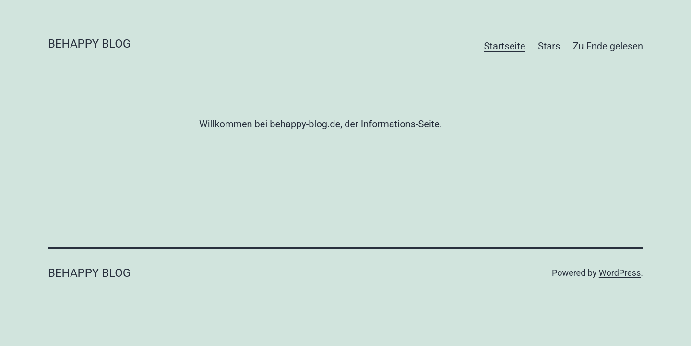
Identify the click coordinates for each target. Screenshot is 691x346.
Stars (549, 46)
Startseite (504, 46)
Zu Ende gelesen (608, 46)
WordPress (620, 273)
